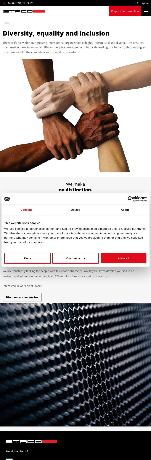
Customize (75, 258)
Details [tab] (75, 209)
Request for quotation (125, 11)
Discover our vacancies (22, 297)
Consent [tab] (26, 209)
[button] (145, 3)
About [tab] (125, 209)
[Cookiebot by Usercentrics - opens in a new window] (130, 199)
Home (6, 23)
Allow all (123, 258)
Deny (27, 258)
